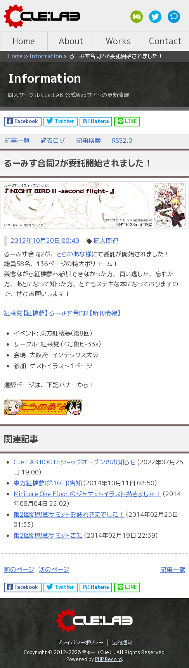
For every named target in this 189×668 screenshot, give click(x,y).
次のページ (54, 569)
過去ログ (52, 140)
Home (23, 41)
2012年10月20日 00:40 (44, 241)
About (71, 41)
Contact (165, 41)
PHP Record (108, 659)
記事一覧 (17, 140)
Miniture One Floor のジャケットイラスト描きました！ (87, 494)
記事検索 (88, 140)
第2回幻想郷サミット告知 (48, 535)
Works (118, 41)
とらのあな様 (74, 254)
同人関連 (106, 241)
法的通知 (122, 642)
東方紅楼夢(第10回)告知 (48, 483)
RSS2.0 (122, 140)
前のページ (19, 569)
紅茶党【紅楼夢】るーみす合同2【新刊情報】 (62, 313)
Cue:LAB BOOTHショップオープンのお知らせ (75, 462)
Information (45, 56)
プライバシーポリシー (80, 642)
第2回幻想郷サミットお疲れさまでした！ (69, 514)
